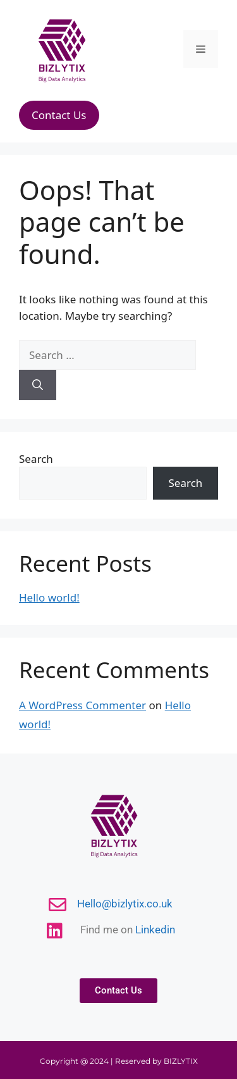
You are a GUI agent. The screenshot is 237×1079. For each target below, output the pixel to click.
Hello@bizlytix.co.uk (125, 903)
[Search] (37, 385)
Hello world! (49, 597)
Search (36, 458)
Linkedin (155, 929)
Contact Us (59, 115)
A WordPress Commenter (82, 705)
